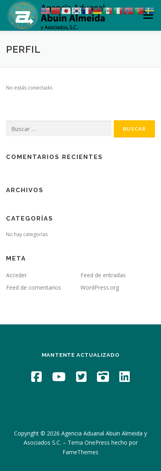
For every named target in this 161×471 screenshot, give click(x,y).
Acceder (16, 275)
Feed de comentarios (33, 287)
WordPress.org (99, 287)
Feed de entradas (103, 275)
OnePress (97, 442)
